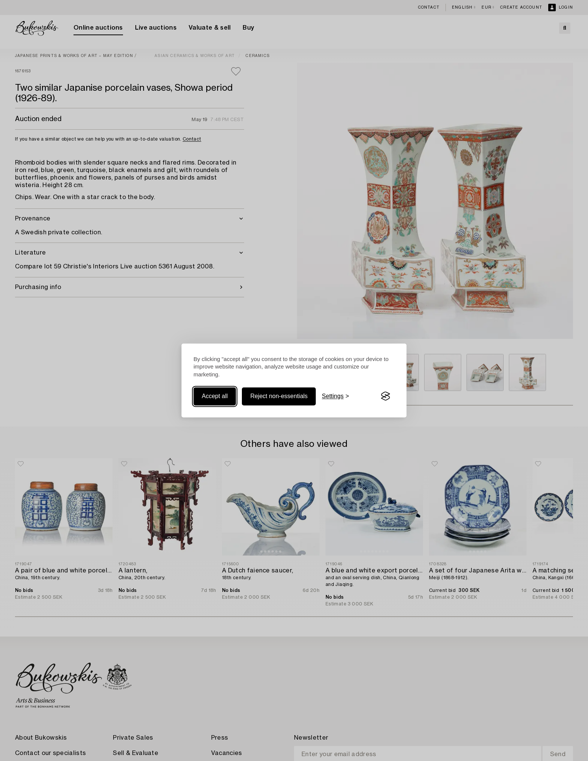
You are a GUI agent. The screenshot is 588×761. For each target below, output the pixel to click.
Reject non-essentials (279, 396)
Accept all (215, 396)
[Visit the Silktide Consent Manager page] (385, 396)
